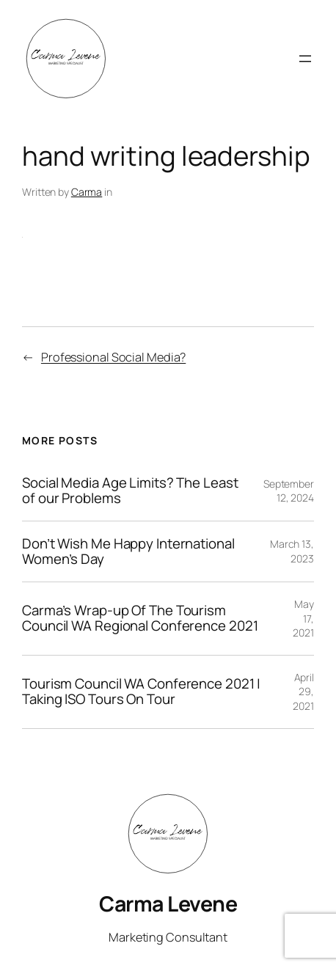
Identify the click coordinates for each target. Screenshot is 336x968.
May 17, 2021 (303, 618)
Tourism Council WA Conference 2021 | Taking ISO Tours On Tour (141, 691)
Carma (87, 192)
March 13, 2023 (292, 551)
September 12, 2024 (288, 491)
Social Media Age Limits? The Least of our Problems (130, 490)
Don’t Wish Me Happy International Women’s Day (128, 551)
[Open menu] (305, 58)
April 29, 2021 (303, 691)
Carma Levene (168, 903)
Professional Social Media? (113, 357)
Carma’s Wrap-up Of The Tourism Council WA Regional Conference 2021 (140, 618)
